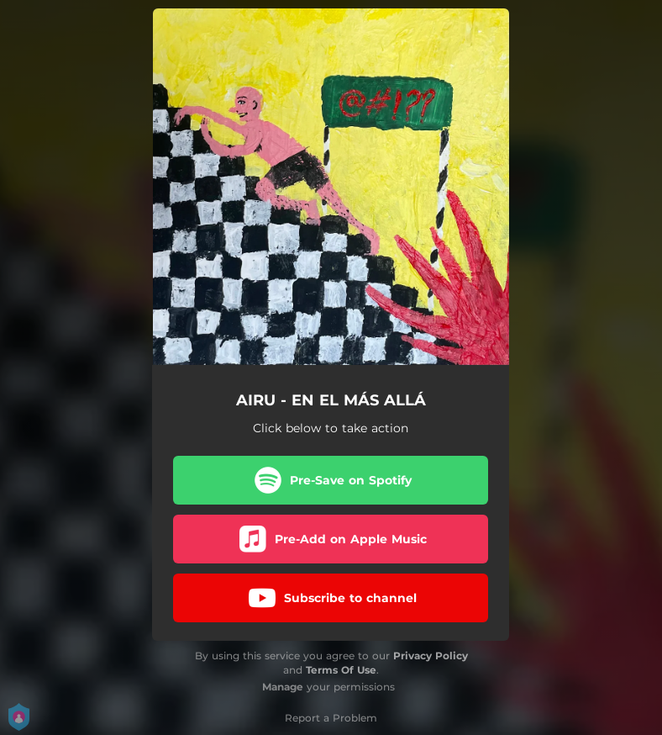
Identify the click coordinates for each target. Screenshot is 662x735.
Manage (282, 686)
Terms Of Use (341, 670)
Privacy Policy (430, 655)
